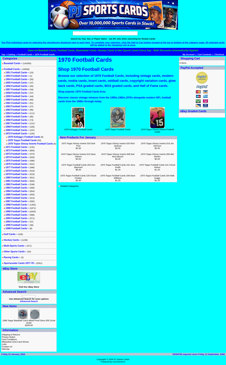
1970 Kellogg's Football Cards (78, 128)
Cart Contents (204, 54)
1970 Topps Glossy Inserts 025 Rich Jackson (118, 144)
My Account (189, 54)
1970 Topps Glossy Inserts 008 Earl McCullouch (118, 155)
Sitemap (5, 349)
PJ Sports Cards (121, 359)
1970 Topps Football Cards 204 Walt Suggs (157, 176)
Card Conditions (9, 339)
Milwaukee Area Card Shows (15, 342)
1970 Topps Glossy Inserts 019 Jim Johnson (157, 144)
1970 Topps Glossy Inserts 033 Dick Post (78, 144)
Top (3, 54)
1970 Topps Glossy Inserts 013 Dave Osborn (78, 155)
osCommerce (119, 361)
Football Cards (25, 54)
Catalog (11, 54)
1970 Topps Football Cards (117, 128)
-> (12, 63)
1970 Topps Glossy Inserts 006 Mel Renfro (157, 155)
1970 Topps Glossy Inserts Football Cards (157, 129)
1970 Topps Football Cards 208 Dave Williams (117, 176)
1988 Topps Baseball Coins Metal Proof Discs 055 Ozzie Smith (28, 321)
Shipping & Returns (11, 334)
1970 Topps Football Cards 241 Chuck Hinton (157, 166)
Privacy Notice (8, 337)
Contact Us (7, 346)
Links (4, 344)
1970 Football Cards (45, 54)
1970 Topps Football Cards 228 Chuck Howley (78, 176)
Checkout (219, 54)
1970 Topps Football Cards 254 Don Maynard (78, 166)
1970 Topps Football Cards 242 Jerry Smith (117, 166)
